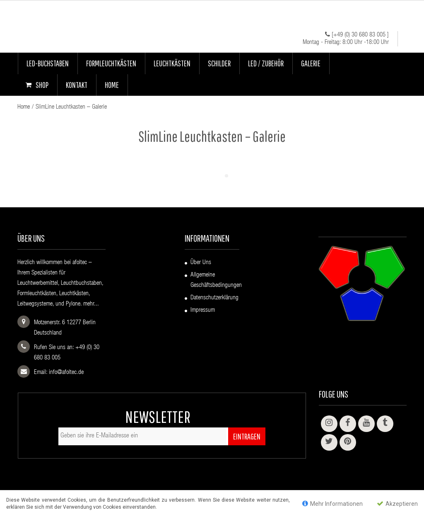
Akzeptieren (397, 503)
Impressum (202, 310)
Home (23, 107)
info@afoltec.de (66, 372)
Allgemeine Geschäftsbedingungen (216, 280)
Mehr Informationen (332, 503)
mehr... (91, 304)
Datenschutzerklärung (214, 298)
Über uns (200, 263)
